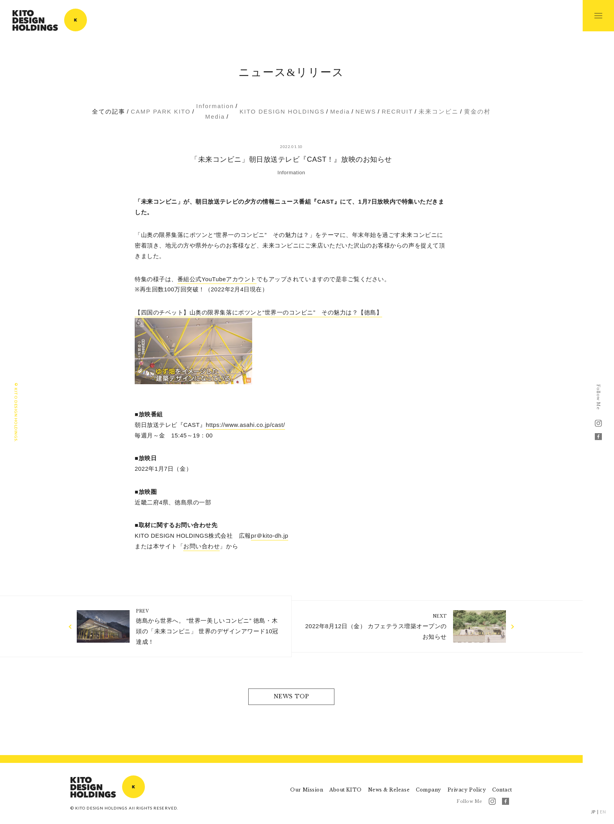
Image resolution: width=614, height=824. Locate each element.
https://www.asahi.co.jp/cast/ (245, 425)
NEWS (366, 111)
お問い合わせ (201, 546)
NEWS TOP (291, 696)
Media (215, 117)
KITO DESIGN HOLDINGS (50, 20)
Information (215, 106)
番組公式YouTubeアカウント (216, 279)
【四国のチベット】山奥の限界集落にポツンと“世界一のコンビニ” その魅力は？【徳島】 (258, 312)
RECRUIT (397, 111)
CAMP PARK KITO (161, 111)
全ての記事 (108, 111)
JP (593, 811)
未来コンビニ (439, 111)
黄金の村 (477, 111)
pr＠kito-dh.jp (270, 536)
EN (603, 811)
